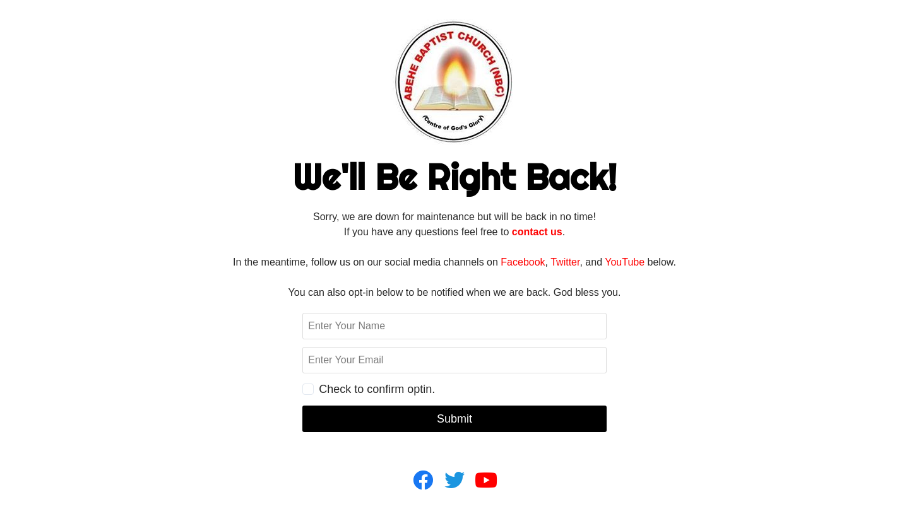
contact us (537, 231)
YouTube (625, 262)
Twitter (564, 262)
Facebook (523, 262)
